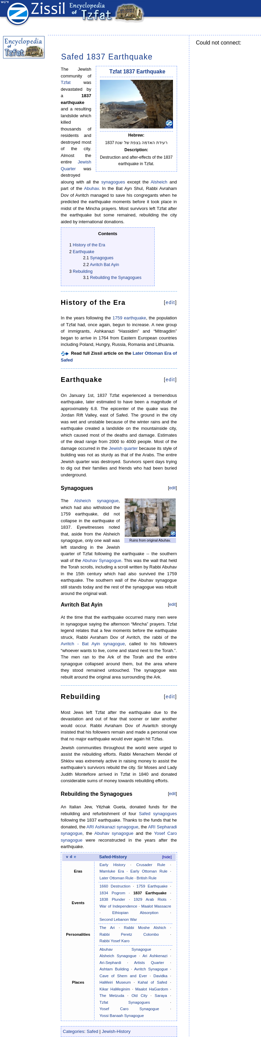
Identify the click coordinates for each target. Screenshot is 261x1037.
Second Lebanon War (118, 919)
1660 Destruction (115, 886)
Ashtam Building (114, 969)
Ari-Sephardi (110, 963)
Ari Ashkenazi (155, 956)
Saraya (161, 996)
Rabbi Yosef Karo (114, 941)
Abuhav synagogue (114, 833)
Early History (112, 865)
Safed (92, 1031)
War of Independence (118, 906)
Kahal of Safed (152, 982)
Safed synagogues (158, 813)
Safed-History (113, 857)
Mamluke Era (112, 871)
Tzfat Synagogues (125, 1002)
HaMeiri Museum (115, 982)
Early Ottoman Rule (149, 871)
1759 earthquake (129, 317)
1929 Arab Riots (150, 899)
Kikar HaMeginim (115, 989)
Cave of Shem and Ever (123, 976)
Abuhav (91, 188)
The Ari (107, 928)
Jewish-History (116, 1031)
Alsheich (159, 181)
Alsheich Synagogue (118, 956)
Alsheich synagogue (96, 500)
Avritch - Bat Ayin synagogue (93, 643)
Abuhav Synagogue (101, 560)
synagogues (113, 181)
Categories (73, 1031)
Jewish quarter (123, 448)
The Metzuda (112, 996)
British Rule (146, 878)
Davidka (160, 976)
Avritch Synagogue (151, 969)
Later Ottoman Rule (117, 878)
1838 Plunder (112, 899)
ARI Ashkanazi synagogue (112, 826)
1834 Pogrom (112, 893)
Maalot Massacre (156, 906)
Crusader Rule (150, 865)
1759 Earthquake (152, 886)
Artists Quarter (149, 963)
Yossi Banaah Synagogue (122, 1016)
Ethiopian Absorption (135, 913)
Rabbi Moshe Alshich (145, 928)
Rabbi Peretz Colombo (129, 934)
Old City (139, 996)
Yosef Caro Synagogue (129, 1009)
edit (170, 302)
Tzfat (66, 82)
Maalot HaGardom (151, 989)
